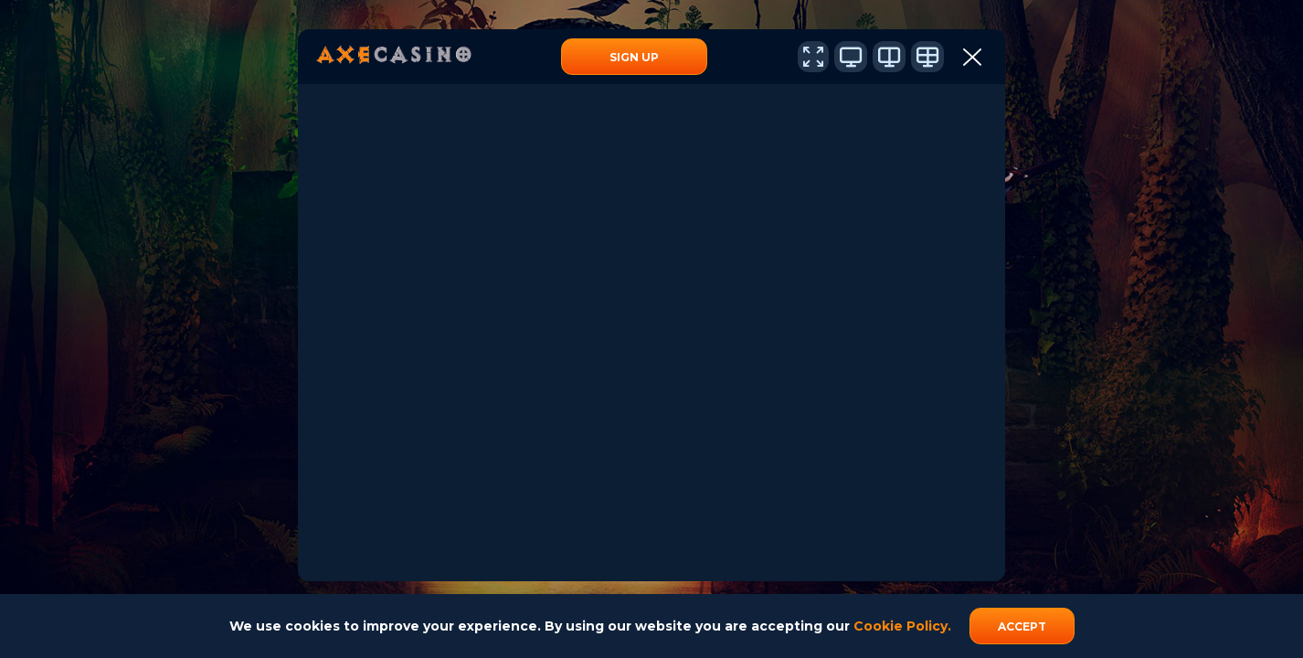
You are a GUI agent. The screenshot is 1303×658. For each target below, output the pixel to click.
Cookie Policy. (902, 626)
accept (1022, 626)
